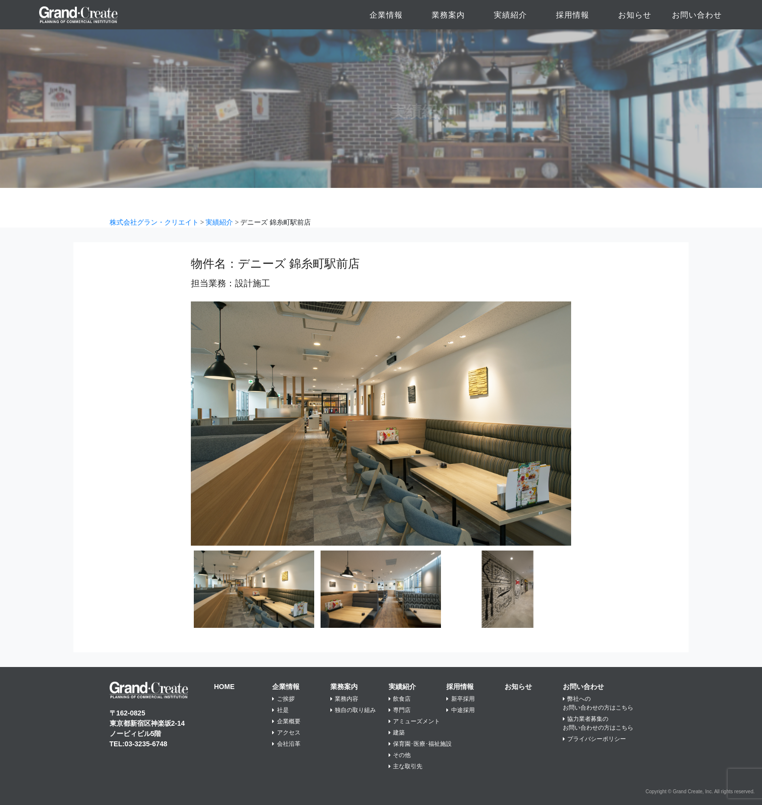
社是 (280, 710)
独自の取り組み (353, 710)
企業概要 (286, 721)
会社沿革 (286, 743)
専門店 (400, 710)
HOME (224, 686)
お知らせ (634, 15)
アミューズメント (414, 721)
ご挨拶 (283, 698)
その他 (400, 755)
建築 (397, 732)
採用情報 (572, 15)
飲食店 (400, 698)
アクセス (286, 732)
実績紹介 (510, 15)
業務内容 (344, 698)
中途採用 (460, 710)
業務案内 (448, 15)
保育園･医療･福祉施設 (420, 743)
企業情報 (386, 15)
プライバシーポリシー (594, 739)
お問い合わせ (697, 15)
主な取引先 (406, 766)
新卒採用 (460, 698)
